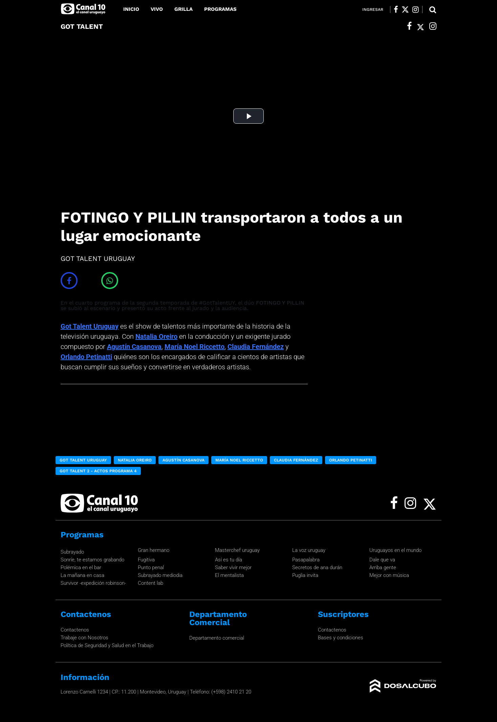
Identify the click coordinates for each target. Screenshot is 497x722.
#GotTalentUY (217, 303)
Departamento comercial (216, 638)
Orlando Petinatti (86, 357)
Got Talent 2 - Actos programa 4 (98, 471)
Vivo (157, 9)
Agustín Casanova (134, 347)
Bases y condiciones (340, 638)
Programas (220, 9)
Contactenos (75, 630)
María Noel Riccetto (194, 347)
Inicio (131, 9)
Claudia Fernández (256, 347)
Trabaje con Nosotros (84, 638)
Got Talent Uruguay (89, 326)
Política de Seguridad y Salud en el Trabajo (107, 645)
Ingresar (372, 9)
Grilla (183, 9)
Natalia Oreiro (156, 336)
